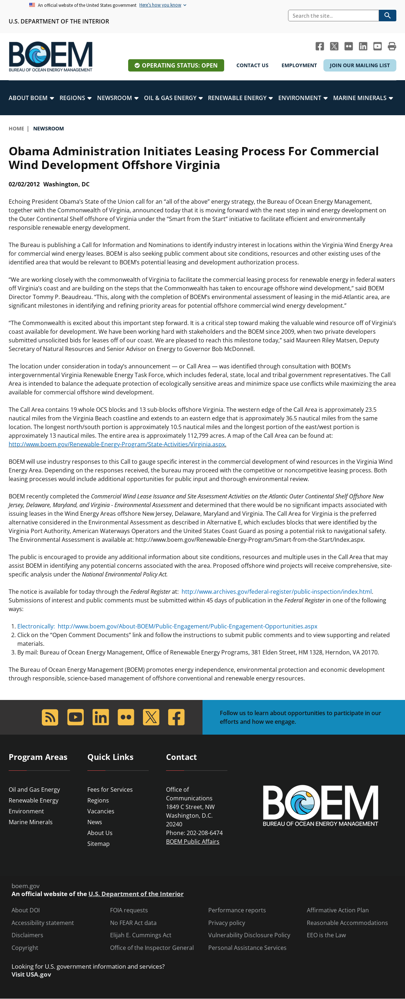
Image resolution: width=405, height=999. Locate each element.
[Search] (333, 15)
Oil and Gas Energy (34, 789)
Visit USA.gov (31, 974)
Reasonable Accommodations (347, 923)
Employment (299, 65)
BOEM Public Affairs (192, 842)
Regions (98, 800)
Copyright (25, 948)
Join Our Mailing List (360, 65)
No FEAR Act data (133, 923)
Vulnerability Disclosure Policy (249, 935)
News (94, 822)
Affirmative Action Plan (338, 910)
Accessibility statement (43, 923)
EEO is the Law (326, 935)
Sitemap (98, 844)
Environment (26, 811)
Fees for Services (110, 789)
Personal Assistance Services (247, 948)
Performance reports (237, 910)
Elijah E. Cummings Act (140, 935)
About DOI (26, 910)
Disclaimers (27, 935)
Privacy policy (226, 923)
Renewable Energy (33, 800)
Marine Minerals (31, 822)
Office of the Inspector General (152, 948)
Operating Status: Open (180, 65)
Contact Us (252, 65)
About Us (100, 833)
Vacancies (100, 811)
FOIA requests (129, 910)
